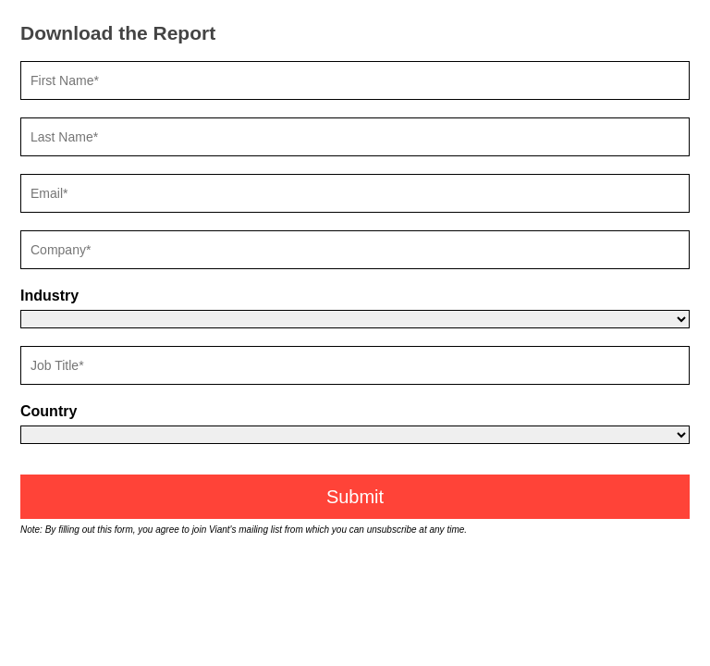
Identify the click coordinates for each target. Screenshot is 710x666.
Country (48, 411)
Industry (49, 295)
